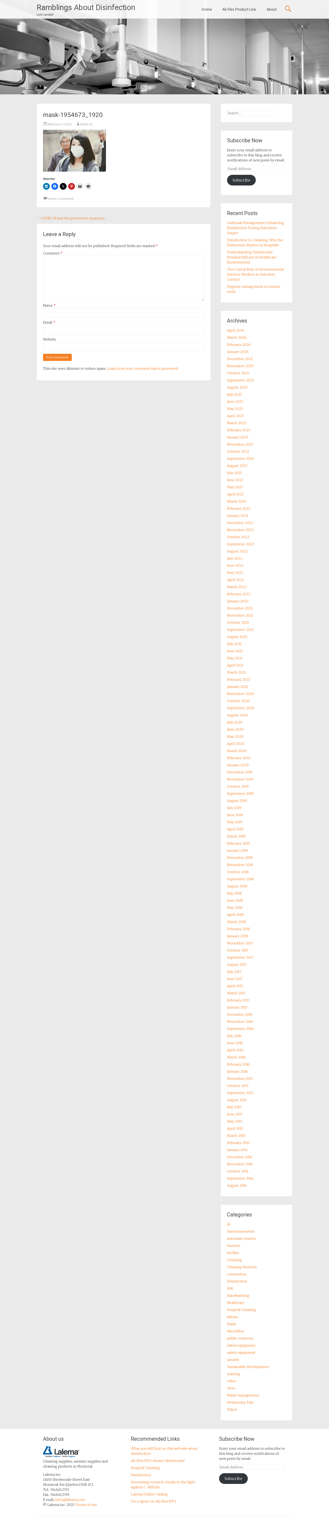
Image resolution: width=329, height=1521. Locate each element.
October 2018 (238, 872)
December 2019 (239, 772)
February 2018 (238, 929)
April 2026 (235, 330)
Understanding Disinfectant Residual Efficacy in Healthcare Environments (252, 257)
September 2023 (240, 458)
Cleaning (234, 1260)
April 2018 (235, 915)
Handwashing (238, 1295)
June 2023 (235, 480)
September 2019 (240, 793)
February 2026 (239, 344)
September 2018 (240, 879)
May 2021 (235, 658)
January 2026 (238, 352)
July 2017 (234, 972)
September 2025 (240, 380)
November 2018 (240, 865)
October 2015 (237, 1086)
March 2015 (236, 1135)
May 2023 (235, 487)
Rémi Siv (86, 124)
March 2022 (237, 587)
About (272, 9)
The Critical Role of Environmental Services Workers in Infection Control (255, 274)
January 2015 (237, 1150)
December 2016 (239, 1014)
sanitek (233, 1360)
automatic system (241, 1238)
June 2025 (235, 401)
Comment (53, 253)
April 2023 (235, 494)
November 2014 (240, 1164)
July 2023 (234, 473)
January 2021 (237, 687)
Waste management (243, 1395)
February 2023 (238, 508)
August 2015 (237, 1100)
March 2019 (236, 836)
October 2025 (238, 373)
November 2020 (240, 694)
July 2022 (234, 558)
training (233, 1374)
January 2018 (237, 936)
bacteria (233, 1246)
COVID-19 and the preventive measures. (71, 218)
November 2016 (240, 1021)
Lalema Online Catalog (149, 1494)
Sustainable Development (248, 1367)
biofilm (233, 1253)
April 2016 (235, 1050)
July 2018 (234, 893)
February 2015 (238, 1143)
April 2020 (235, 744)
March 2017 (236, 993)
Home (207, 9)
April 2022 (235, 580)
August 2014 (237, 1185)
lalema (232, 1317)
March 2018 (236, 922)
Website (49, 339)
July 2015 (234, 1107)
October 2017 (237, 950)
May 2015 (234, 1121)
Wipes (232, 1409)
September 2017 (240, 957)
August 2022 (237, 551)
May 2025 (235, 409)
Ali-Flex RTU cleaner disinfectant (158, 1461)
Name (49, 305)
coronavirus (236, 1274)
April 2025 (235, 416)
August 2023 (237, 466)
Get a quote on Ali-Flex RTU (153, 1501)
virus (231, 1388)
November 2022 (240, 530)
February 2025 (238, 430)
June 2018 (235, 900)
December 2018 (239, 858)
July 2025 (234, 394)
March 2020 (237, 751)
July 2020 (234, 722)
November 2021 (240, 615)
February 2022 (239, 594)
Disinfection (237, 1281)
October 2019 (238, 786)
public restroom (240, 1338)
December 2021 (240, 608)
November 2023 (240, 444)
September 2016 (240, 1029)
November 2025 (240, 366)
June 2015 (235, 1114)
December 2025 (240, 359)
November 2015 (240, 1078)
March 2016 (236, 1057)
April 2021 (235, 665)
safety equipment (241, 1345)
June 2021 (235, 651)
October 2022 (238, 537)
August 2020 (237, 715)
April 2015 (235, 1128)
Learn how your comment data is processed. (143, 368)
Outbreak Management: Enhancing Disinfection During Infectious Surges (255, 228)
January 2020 (238, 765)
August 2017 (237, 964)
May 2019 (234, 822)
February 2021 (238, 679)
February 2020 (239, 758)
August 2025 (237, 387)
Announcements (241, 1231)
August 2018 (237, 886)
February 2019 (238, 843)
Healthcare (235, 1303)
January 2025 (237, 437)
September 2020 (240, 708)
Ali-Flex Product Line (239, 9)
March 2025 (236, 423)
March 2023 (236, 501)
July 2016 (234, 1036)
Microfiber (235, 1331)
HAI (230, 1288)
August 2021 (237, 637)
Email (49, 322)
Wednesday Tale (240, 1402)
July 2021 (234, 644)
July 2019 (234, 808)
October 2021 (238, 622)
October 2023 (238, 451)
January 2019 (237, 850)
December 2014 (239, 1157)
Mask (231, 1324)
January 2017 (237, 1007)
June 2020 (235, 729)
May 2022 (235, 573)
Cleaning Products (242, 1267)
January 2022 (238, 601)
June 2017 (235, 979)
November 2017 (240, 943)
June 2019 (235, 815)
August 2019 (237, 801)
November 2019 (240, 779)
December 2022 (240, 523)
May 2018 (234, 907)
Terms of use (86, 1505)
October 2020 (238, 701)
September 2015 (240, 1093)
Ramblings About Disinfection (86, 7)
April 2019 (235, 829)
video (231, 1381)
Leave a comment (61, 199)
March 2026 (237, 337)
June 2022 (235, 565)
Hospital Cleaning (241, 1310)
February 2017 (238, 1000)
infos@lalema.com (70, 1500)
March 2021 (236, 672)
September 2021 (240, 630)
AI (228, 1224)
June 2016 (235, 1043)
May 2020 (235, 736)
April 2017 (235, 986)
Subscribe (241, 180)
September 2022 (240, 544)
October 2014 (238, 1171)
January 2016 (237, 1071)
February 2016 (238, 1064)
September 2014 (240, 1178)
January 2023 (237, 515)
